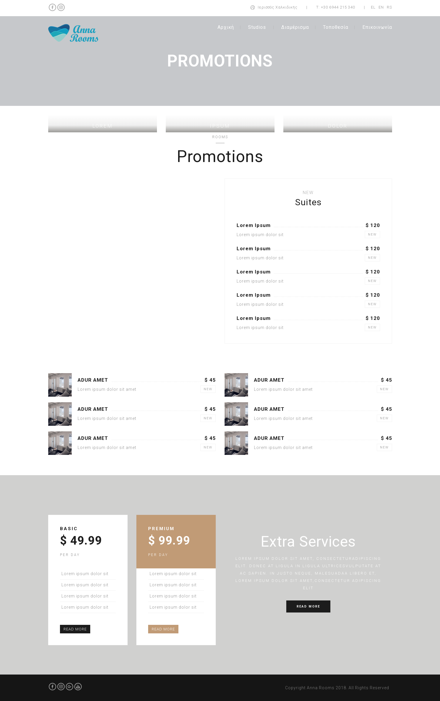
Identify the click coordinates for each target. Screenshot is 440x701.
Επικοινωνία (377, 27)
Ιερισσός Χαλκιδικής (277, 7)
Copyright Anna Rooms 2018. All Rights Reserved (337, 687)
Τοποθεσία (335, 27)
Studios (257, 27)
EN (381, 7)
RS (389, 7)
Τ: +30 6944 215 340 (335, 7)
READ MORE (75, 629)
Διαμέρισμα (295, 27)
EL (373, 7)
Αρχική (226, 27)
